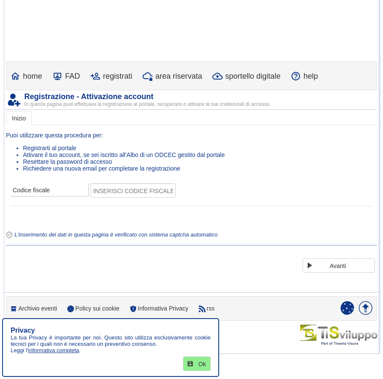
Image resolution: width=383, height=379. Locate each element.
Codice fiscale (31, 190)
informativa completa (53, 350)
